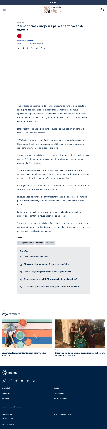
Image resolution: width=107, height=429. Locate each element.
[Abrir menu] (4, 9)
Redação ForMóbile (27, 41)
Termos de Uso (7, 418)
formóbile (39, 243)
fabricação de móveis (26, 243)
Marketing (5, 398)
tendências (50, 243)
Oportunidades (59, 393)
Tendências (6, 393)
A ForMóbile (20, 22)
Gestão (56, 388)
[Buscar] (102, 9)
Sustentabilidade (60, 398)
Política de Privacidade (62, 414)
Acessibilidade (7, 414)
